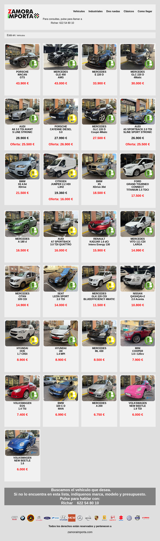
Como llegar (145, 11)
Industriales (96, 11)
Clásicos (129, 11)
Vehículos (79, 11)
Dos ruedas (113, 11)
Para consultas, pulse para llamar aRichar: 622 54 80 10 (62, 21)
